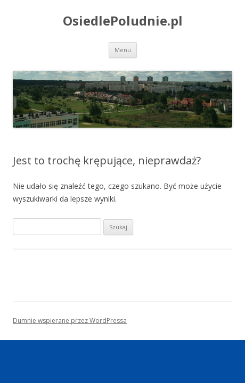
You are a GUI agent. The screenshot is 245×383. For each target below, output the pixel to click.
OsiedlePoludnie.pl (123, 21)
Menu (123, 50)
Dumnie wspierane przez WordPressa (70, 320)
